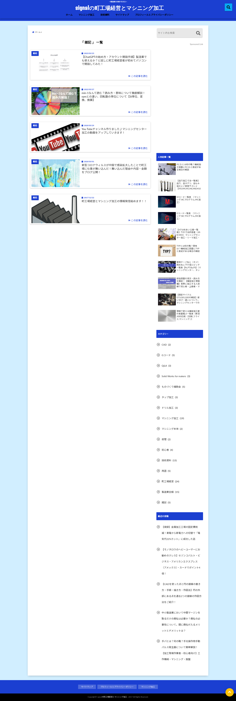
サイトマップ (122, 14)
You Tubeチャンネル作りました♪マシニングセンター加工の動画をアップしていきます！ (114, 130)
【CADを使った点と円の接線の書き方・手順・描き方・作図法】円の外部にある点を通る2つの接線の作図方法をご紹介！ (182, 593)
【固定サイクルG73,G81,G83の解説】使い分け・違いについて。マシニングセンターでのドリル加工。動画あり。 (188, 299)
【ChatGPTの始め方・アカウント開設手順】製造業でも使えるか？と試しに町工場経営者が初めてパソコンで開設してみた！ (114, 60)
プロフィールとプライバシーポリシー (154, 14)
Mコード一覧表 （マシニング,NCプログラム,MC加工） (189, 200)
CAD (164, 344)
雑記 (164, 502)
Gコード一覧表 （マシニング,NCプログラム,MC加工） (188, 216)
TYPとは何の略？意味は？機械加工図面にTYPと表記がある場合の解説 (188, 248)
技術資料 (104, 14)
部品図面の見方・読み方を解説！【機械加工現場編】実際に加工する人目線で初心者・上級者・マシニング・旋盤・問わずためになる (188, 282)
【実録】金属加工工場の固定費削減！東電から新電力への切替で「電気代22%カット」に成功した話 (181, 532)
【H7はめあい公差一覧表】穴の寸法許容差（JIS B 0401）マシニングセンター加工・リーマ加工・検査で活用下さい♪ (188, 233)
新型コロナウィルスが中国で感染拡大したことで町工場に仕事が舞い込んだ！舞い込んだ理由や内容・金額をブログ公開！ (114, 168)
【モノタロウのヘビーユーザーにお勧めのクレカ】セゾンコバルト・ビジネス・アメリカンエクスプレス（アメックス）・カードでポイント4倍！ (181, 561)
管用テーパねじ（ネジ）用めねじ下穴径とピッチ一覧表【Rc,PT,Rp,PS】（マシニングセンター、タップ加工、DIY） (189, 266)
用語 (164, 470)
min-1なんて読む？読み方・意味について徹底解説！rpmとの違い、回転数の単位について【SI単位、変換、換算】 (113, 96)
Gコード (166, 355)
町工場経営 (168, 481)
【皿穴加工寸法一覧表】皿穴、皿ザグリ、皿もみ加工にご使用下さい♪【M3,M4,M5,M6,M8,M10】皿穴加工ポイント (189, 184)
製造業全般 (168, 491)
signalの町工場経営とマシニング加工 (119, 8)
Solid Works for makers (174, 376)
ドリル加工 (168, 407)
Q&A (164, 365)
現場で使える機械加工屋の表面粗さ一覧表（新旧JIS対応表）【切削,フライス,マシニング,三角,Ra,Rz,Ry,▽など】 (188, 315)
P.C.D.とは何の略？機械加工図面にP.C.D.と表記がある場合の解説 (189, 167)
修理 (164, 439)
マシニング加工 (86, 14)
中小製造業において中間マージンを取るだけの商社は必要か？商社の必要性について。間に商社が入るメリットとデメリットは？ (181, 621)
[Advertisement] (179, 101)
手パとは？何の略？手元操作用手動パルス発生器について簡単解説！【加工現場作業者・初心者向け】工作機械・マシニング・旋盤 (181, 650)
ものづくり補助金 (171, 386)
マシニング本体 (170, 428)
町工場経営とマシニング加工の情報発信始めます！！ (114, 201)
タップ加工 (168, 397)
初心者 (165, 449)
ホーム (69, 14)
